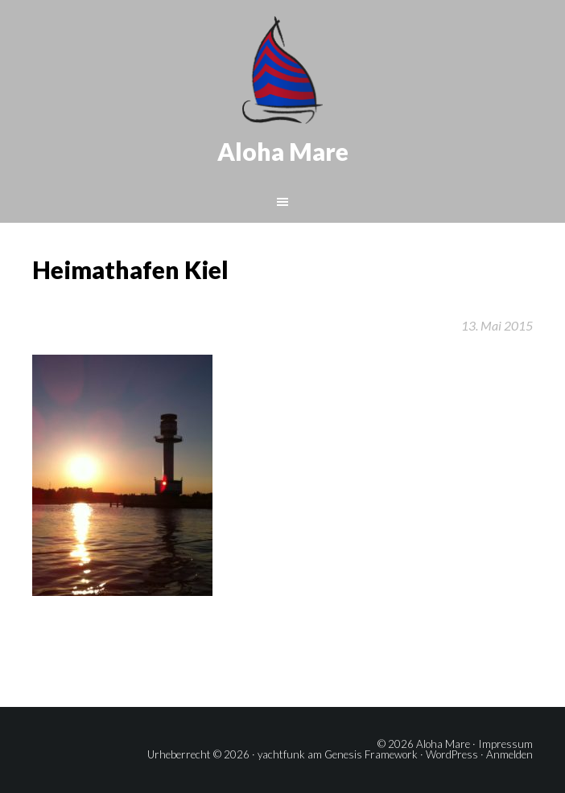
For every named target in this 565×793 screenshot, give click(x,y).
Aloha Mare (282, 151)
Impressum (505, 744)
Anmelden (509, 754)
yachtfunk (281, 754)
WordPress (452, 754)
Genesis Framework (371, 754)
